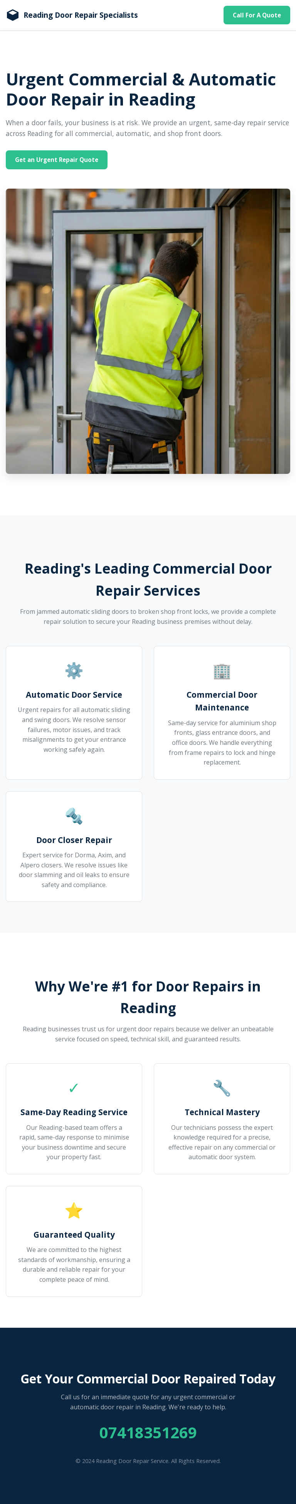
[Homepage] (72, 15)
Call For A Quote (257, 15)
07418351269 (148, 1432)
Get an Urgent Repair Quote (56, 160)
